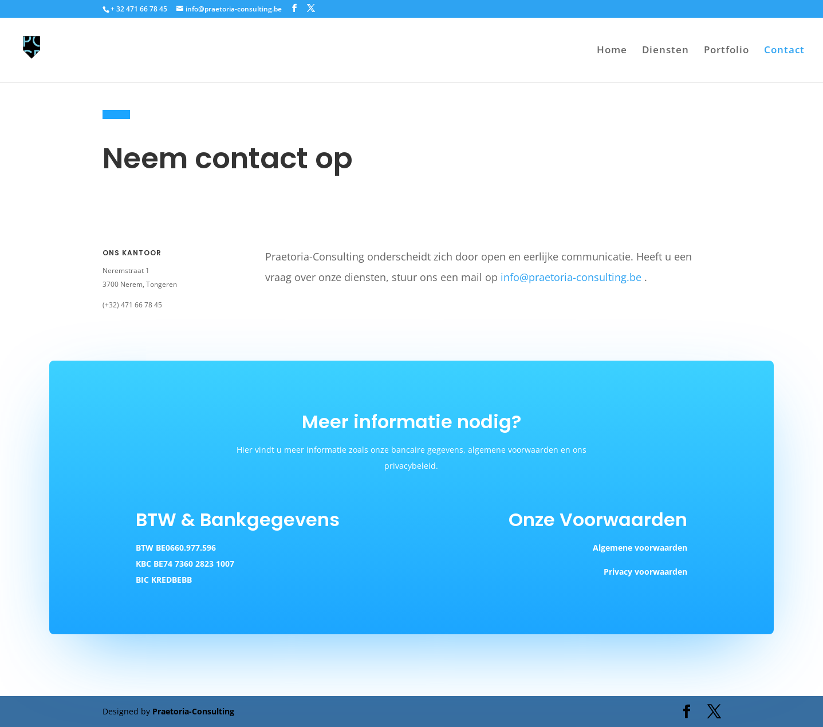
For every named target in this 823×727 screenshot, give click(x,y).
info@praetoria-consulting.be (571, 277)
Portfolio (726, 51)
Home (612, 51)
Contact (784, 51)
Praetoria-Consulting (193, 711)
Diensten (665, 51)
